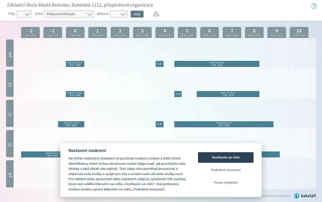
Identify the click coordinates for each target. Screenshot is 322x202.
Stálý (137, 14)
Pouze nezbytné (226, 182)
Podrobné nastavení (225, 170)
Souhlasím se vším (226, 157)
